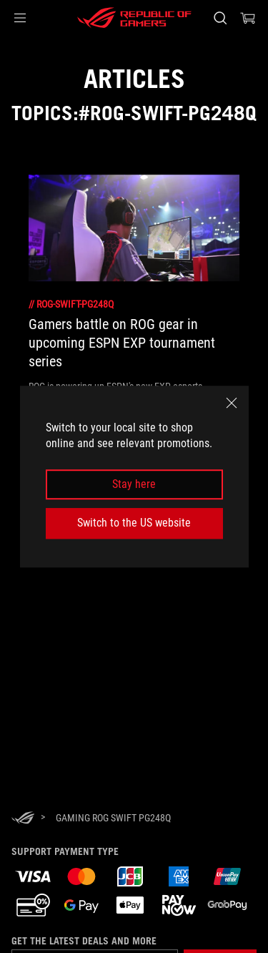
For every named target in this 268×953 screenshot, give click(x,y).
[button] (20, 17)
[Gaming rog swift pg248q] (113, 818)
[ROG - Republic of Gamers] (134, 18)
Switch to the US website (134, 522)
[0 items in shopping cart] (248, 18)
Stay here (134, 484)
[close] (231, 402)
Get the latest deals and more (84, 941)
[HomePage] (22, 818)
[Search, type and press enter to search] (220, 18)
